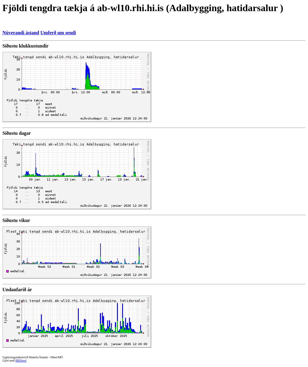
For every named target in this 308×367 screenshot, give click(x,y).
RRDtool (20, 360)
